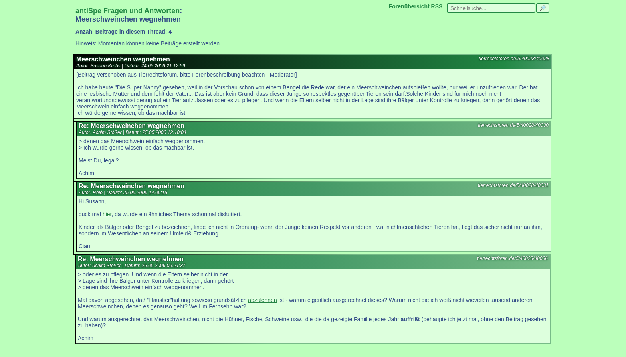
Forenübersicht (409, 6)
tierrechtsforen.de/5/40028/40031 (513, 185)
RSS (437, 6)
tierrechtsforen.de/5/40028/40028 (514, 58)
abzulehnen (262, 300)
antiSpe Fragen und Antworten (127, 11)
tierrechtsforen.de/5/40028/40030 (513, 125)
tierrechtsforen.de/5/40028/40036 (512, 258)
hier (107, 214)
